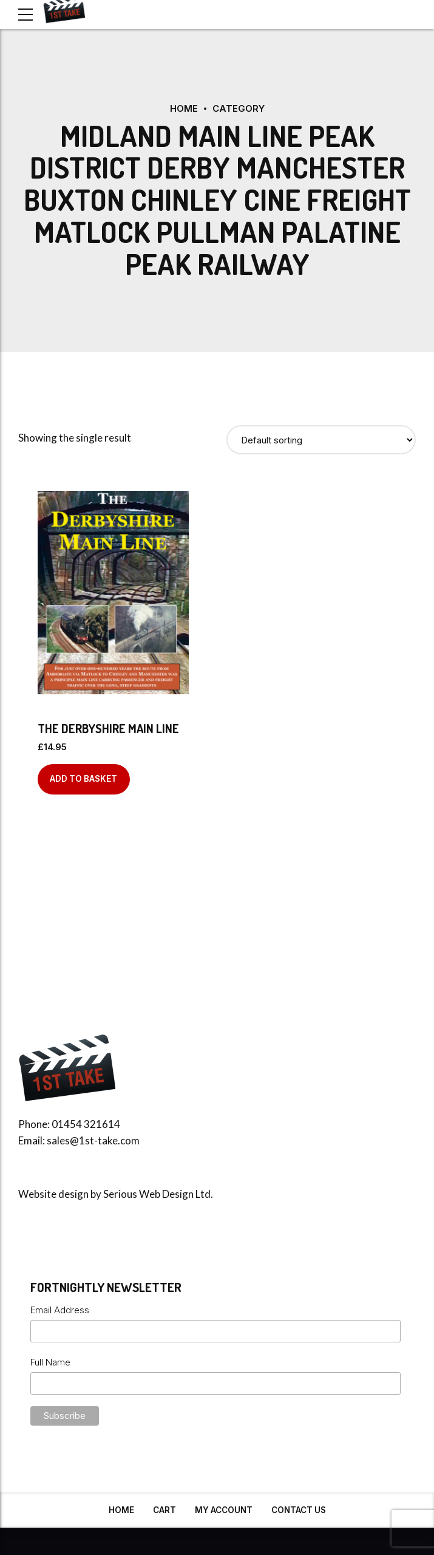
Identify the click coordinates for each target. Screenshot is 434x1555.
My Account (224, 1510)
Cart (164, 1510)
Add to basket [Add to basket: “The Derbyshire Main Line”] (83, 779)
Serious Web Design (148, 1194)
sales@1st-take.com (93, 1140)
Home (184, 108)
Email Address (59, 1310)
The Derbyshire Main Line (108, 728)
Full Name (50, 1362)
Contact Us (298, 1510)
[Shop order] (321, 439)
